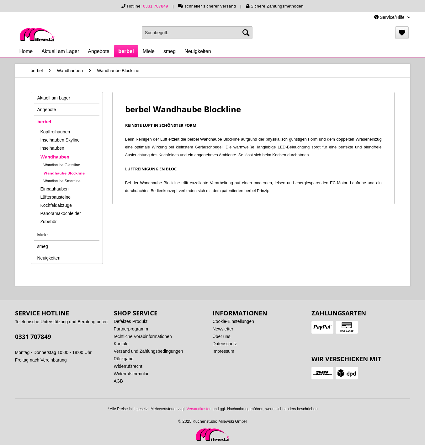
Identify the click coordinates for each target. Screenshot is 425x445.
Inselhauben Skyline (60, 139)
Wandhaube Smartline (62, 181)
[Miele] (148, 51)
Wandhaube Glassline (62, 165)
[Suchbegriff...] (197, 32)
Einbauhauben (54, 188)
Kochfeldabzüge (56, 205)
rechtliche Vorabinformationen (143, 336)
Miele (42, 234)
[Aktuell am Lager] (60, 51)
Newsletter (223, 328)
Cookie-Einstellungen (233, 321)
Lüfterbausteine (55, 197)
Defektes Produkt (130, 321)
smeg (42, 246)
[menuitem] (197, 32)
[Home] (26, 51)
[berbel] (126, 51)
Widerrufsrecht (128, 366)
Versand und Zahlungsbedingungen (148, 351)
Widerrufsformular (131, 373)
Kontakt (121, 343)
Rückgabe (124, 358)
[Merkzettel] (402, 32)
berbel (44, 122)
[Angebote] (98, 51)
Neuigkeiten (49, 257)
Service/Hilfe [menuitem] (390, 17)
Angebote (46, 109)
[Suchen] (245, 32)
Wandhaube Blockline (64, 173)
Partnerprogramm (131, 328)
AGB (118, 380)
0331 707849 (155, 6)
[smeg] (169, 51)
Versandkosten (199, 409)
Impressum (223, 351)
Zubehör (48, 221)
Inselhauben (52, 148)
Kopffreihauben (55, 131)
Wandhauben (54, 157)
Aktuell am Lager (53, 97)
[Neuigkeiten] (197, 51)
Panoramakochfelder (60, 213)
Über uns (222, 336)
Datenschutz (225, 343)
